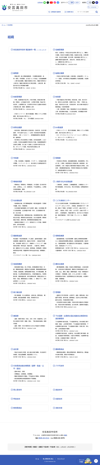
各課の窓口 (70, 12)
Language (93, 7)
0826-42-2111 (43, 438)
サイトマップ (60, 458)
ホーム (4, 25)
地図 (65, 435)
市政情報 (9, 25)
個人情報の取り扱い (48, 458)
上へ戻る (96, 461)
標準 (72, 2)
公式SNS (40, 2)
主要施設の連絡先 (56, 12)
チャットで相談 (85, 461)
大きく (78, 2)
